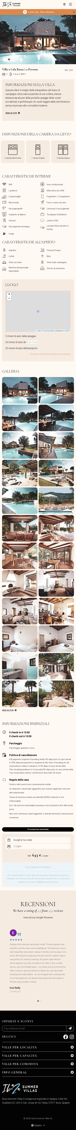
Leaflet (38, 331)
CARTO (67, 331)
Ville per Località (19, 1047)
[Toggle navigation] (70, 4)
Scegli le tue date (22, 840)
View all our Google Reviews (38, 917)
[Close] (74, 12)
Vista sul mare (15, 262)
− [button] (9, 298)
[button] (38, 62)
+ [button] (9, 294)
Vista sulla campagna (56, 262)
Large (11, 233)
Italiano (36, 1125)
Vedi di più (11, 113)
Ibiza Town (32, 342)
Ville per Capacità (19, 1056)
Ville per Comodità (20, 1064)
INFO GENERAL (14, 1072)
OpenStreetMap (49, 331)
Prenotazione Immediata (38, 829)
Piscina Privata (53, 250)
